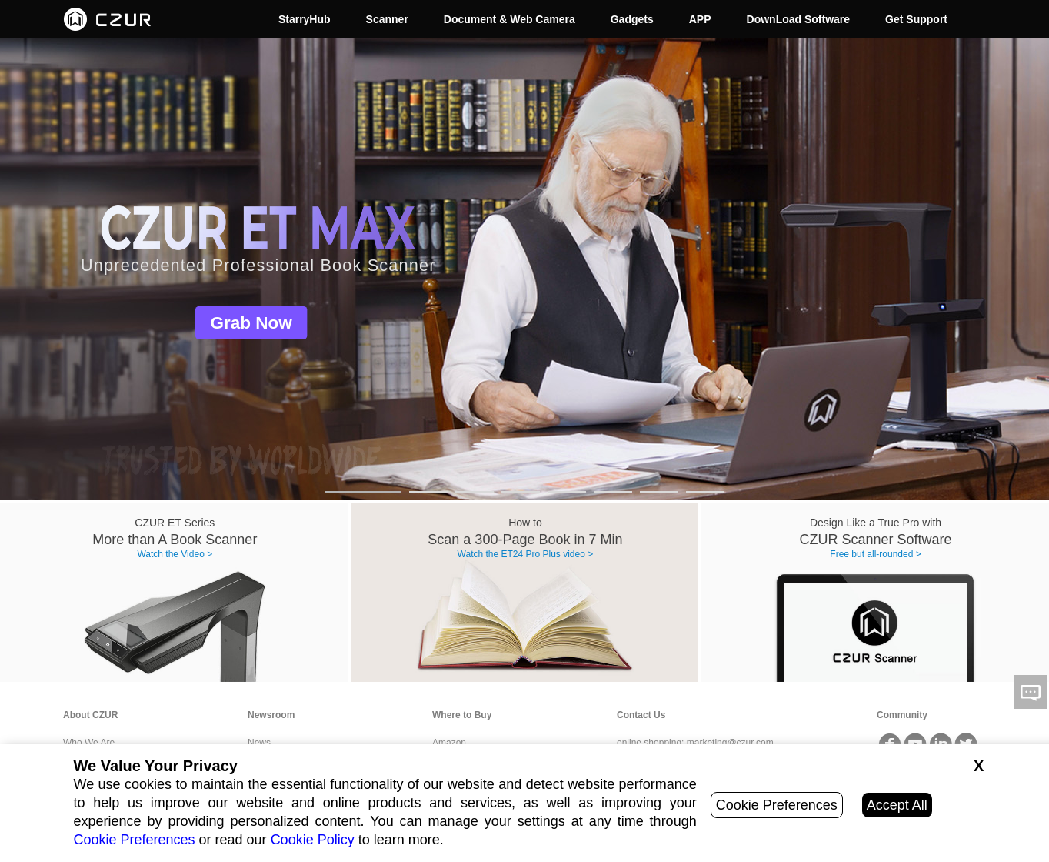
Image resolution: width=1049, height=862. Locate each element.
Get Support (916, 19)
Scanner (387, 19)
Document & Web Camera (509, 19)
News (259, 742)
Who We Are (89, 742)
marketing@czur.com (730, 742)
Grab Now (251, 322)
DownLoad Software (799, 19)
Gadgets (632, 19)
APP (700, 19)
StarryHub (304, 19)
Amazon (449, 742)
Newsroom (271, 715)
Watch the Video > (174, 555)
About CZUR (90, 715)
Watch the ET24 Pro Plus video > (526, 555)
